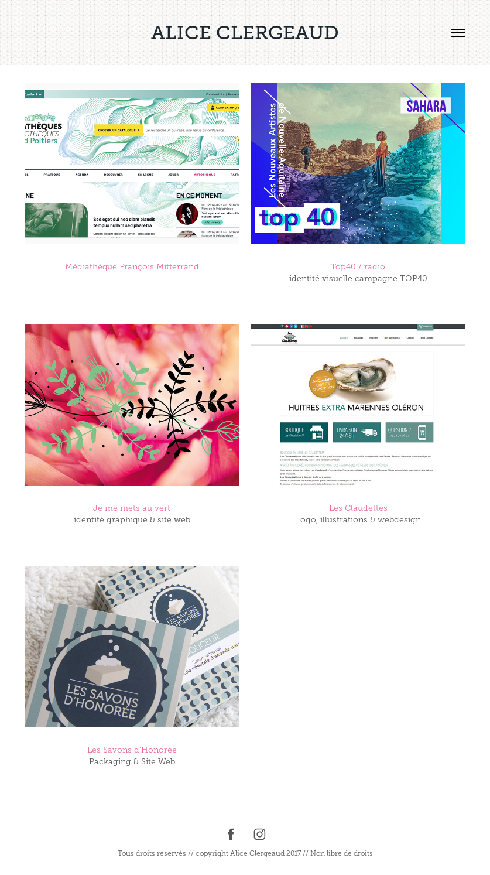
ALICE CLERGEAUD (245, 32)
